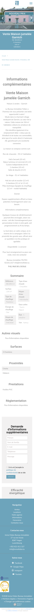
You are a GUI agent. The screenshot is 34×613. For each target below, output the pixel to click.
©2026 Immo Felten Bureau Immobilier (17, 596)
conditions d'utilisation (12, 610)
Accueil (4, 56)
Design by (17, 604)
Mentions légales (9, 599)
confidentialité (28, 609)
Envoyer (11, 476)
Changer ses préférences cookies (18, 601)
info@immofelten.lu (17, 549)
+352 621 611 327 (17, 546)
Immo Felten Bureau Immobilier (17, 535)
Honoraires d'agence (25, 599)
